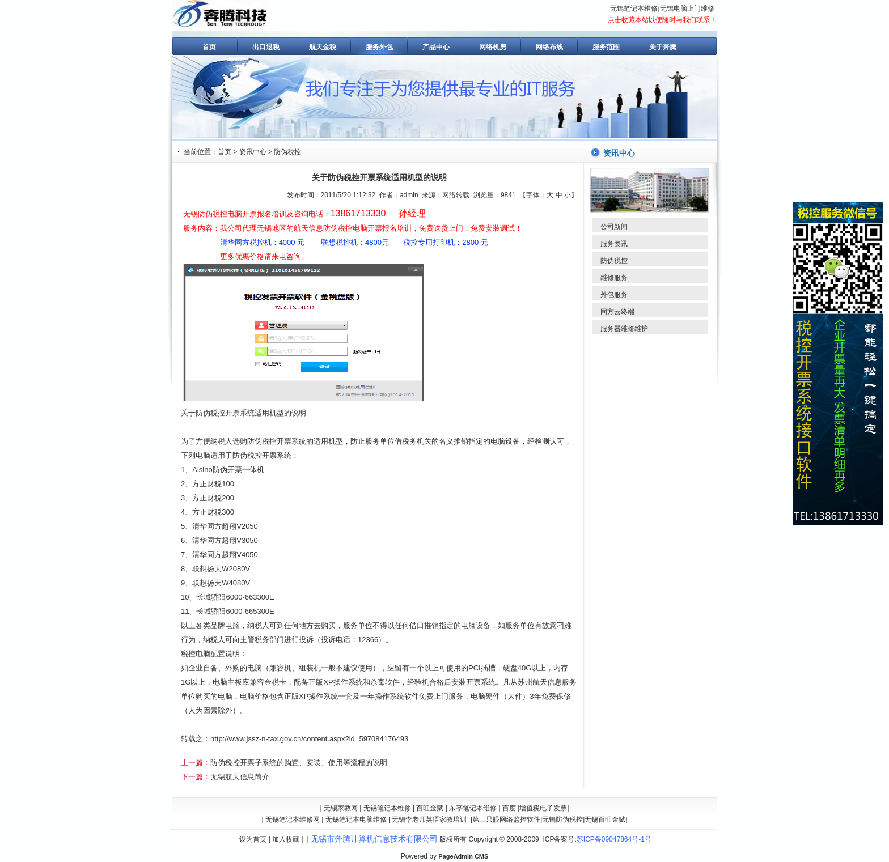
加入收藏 (285, 839)
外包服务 (614, 295)
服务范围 (606, 47)
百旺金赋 (429, 808)
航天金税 (322, 47)
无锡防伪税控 (562, 819)
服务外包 (379, 47)
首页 (209, 47)
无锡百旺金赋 (605, 819)
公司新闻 (614, 227)
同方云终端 (617, 312)
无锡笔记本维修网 (292, 819)
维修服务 (614, 278)
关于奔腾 (662, 47)
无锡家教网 (341, 808)
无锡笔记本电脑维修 (356, 819)
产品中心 (436, 47)
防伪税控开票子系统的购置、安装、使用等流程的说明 (298, 762)
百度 (509, 808)
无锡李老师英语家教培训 (429, 819)
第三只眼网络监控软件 (506, 819)
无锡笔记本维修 (634, 8)
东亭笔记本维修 (473, 808)
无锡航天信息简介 (239, 776)
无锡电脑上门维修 (687, 8)
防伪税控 (287, 152)
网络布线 (549, 47)
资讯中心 (252, 152)
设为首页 (252, 839)
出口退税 (266, 47)
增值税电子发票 (543, 808)
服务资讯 (614, 244)
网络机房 (492, 47)
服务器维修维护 (624, 329)
